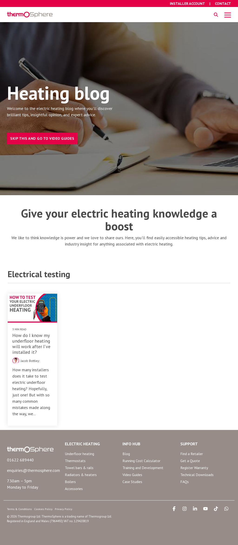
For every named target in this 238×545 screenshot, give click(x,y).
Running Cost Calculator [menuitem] (141, 460)
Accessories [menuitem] (74, 488)
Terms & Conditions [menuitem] (19, 509)
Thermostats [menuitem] (75, 460)
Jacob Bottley (29, 361)
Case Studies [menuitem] (132, 481)
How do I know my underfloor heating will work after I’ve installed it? (31, 343)
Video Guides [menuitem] (132, 474)
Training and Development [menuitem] (142, 467)
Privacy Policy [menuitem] (63, 509)
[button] (227, 15)
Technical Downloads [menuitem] (197, 474)
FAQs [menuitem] (184, 481)
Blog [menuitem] (126, 453)
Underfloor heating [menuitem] (79, 453)
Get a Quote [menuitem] (190, 460)
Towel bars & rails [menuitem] (79, 467)
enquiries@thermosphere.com (33, 470)
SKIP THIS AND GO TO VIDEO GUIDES (42, 138)
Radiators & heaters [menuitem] (81, 474)
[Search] (216, 14)
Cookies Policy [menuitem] (43, 509)
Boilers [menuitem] (70, 481)
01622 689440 (20, 460)
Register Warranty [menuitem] (194, 467)
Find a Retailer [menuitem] (191, 453)
